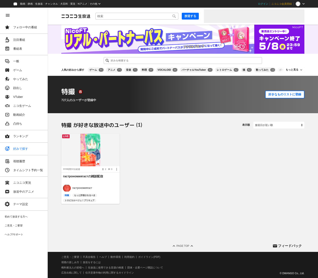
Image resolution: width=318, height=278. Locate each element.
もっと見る (292, 69)
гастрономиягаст (82, 187)
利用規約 (129, 257)
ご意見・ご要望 (70, 256)
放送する (190, 16)
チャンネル (51, 4)
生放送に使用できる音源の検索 (106, 267)
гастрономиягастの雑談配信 (83, 176)
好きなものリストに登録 (284, 94)
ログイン (263, 4)
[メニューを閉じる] (7, 15)
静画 (30, 4)
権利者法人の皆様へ (72, 267)
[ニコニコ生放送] (75, 16)
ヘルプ (103, 257)
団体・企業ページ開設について (145, 267)
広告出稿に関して (71, 272)
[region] (24, 143)
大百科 (64, 4)
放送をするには (92, 262)
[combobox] (136, 16)
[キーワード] (136, 16)
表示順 (246, 124)
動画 (22, 4)
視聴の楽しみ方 (70, 262)
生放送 (39, 4)
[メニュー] (116, 169)
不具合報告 (89, 257)
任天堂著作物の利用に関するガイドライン (109, 272)
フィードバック (290, 245)
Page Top (182, 245)
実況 (72, 4)
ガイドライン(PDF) (149, 257)
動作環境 (115, 257)
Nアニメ (82, 4)
